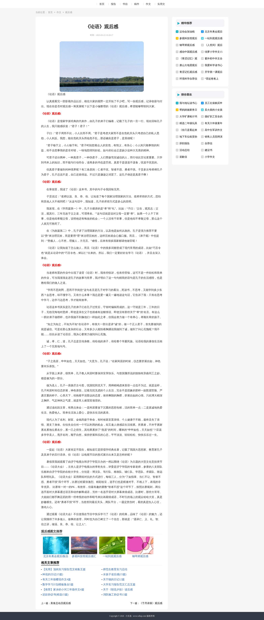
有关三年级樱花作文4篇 (56, 579)
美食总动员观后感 (61, 603)
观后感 (68, 12)
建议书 (208, 150)
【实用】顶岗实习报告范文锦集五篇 (64, 569)
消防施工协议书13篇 (115, 594)
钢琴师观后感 (187, 45)
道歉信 (183, 157)
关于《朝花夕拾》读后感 (118, 589)
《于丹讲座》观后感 (151, 603)
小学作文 (210, 157)
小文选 (128, 616)
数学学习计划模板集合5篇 (57, 584)
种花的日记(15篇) (52, 574)
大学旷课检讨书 (188, 116)
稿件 (136, 4)
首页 (101, 4)
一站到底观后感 (213, 38)
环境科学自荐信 (188, 78)
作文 (148, 4)
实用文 (161, 4)
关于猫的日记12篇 (114, 579)
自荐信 (208, 143)
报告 (113, 4)
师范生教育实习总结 (115, 569)
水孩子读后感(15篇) (114, 574)
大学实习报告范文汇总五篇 (119, 584)
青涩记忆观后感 (188, 72)
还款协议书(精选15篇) (55, 594)
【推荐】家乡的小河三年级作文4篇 (63, 589)
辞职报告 (184, 143)
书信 (125, 4)
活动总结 (184, 150)
